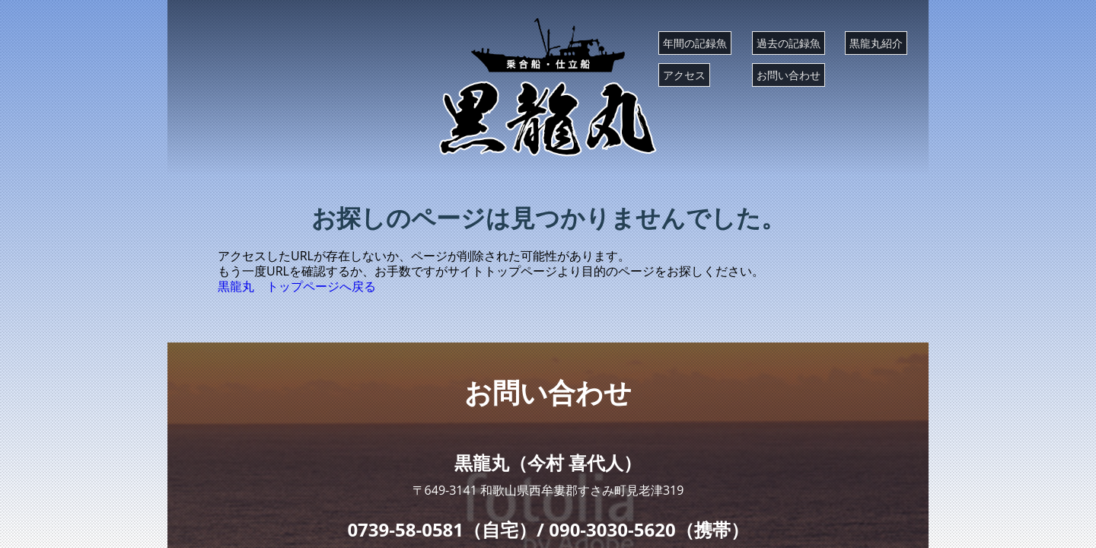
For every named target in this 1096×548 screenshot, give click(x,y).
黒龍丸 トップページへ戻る (297, 286)
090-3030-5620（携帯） (648, 529)
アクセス (684, 75)
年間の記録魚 (695, 43)
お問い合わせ (788, 75)
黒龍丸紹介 (876, 43)
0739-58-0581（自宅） (442, 529)
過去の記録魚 (788, 43)
